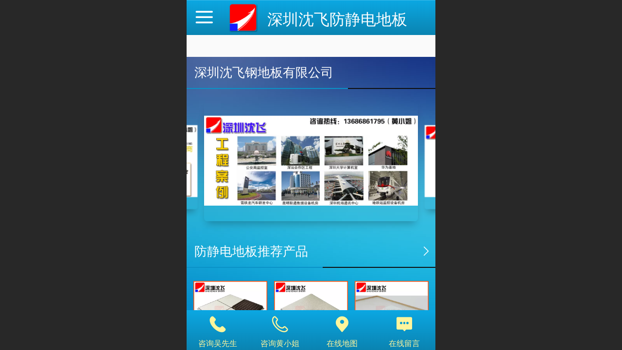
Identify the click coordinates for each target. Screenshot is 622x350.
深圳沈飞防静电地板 (337, 19)
